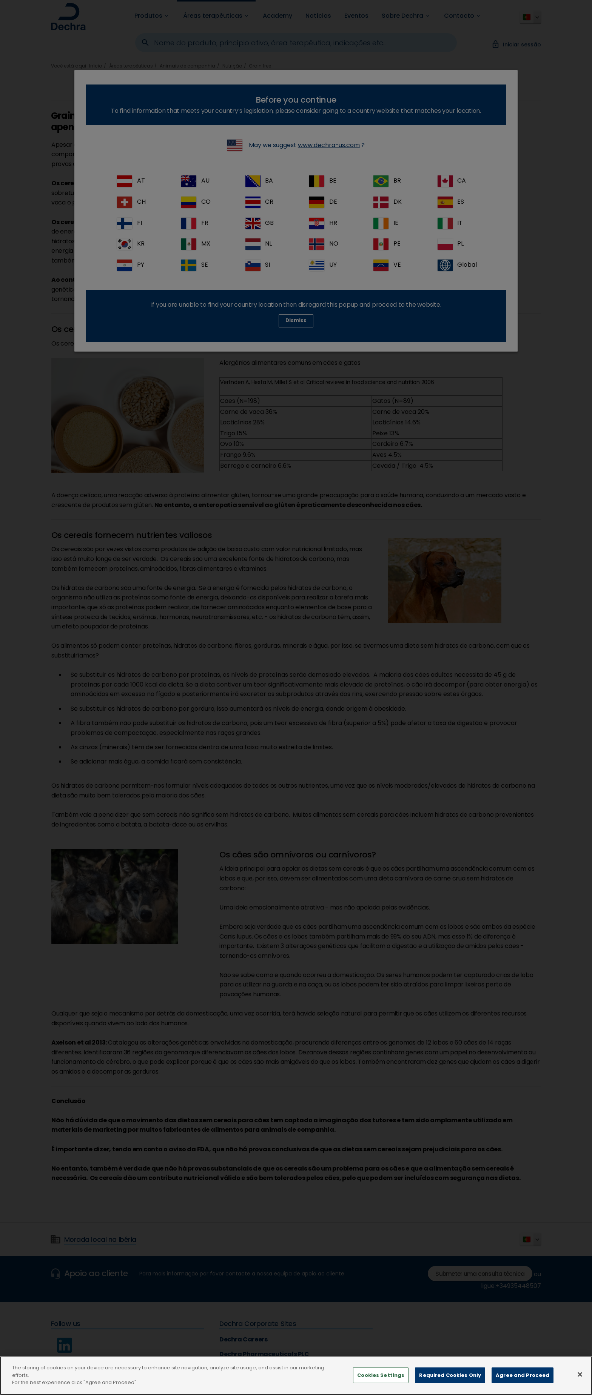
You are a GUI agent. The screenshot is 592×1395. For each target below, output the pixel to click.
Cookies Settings (380, 1375)
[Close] (580, 1374)
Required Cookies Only (450, 1375)
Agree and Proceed (522, 1375)
